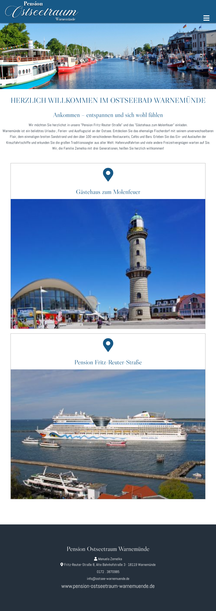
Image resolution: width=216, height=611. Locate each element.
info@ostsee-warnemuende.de (108, 578)
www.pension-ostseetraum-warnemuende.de (108, 585)
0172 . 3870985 (108, 571)
